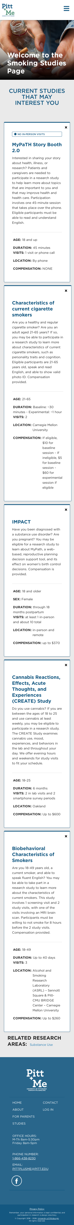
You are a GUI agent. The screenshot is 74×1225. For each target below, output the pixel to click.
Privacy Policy (37, 1208)
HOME (17, 1102)
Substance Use (41, 1045)
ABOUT (18, 1109)
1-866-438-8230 (24, 1158)
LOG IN (48, 1109)
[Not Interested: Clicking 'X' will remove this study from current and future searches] (66, 127)
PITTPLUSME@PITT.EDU (30, 1169)
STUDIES (19, 1123)
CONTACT (50, 1102)
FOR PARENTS (23, 1116)
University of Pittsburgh (48, 1218)
